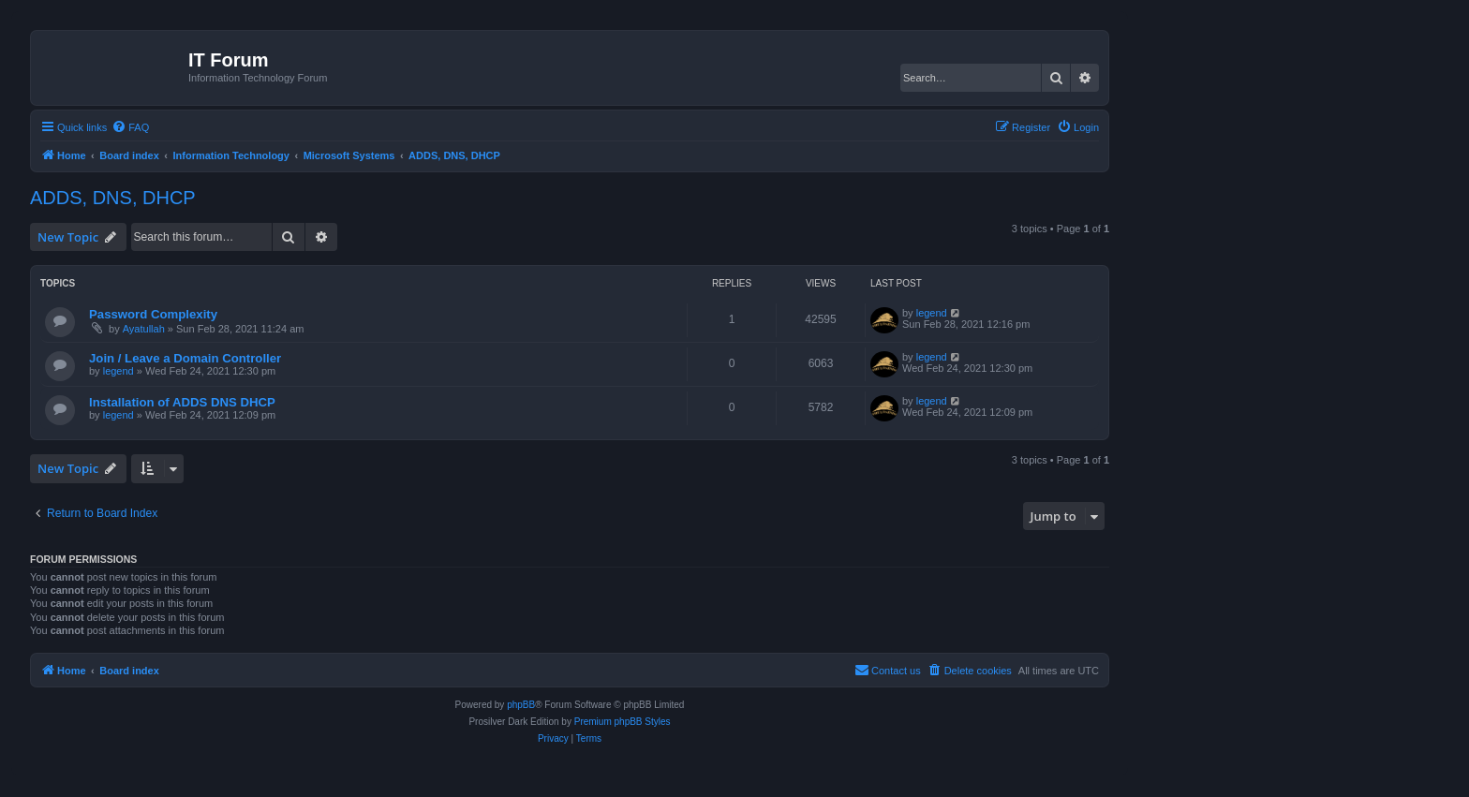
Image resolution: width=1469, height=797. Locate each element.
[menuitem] (130, 127)
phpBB (521, 705)
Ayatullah (144, 328)
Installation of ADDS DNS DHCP (182, 402)
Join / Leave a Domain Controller (185, 358)
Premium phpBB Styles (622, 721)
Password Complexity (153, 314)
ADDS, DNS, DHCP (113, 197)
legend (931, 312)
